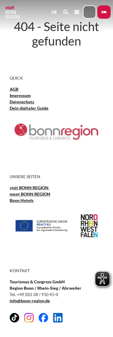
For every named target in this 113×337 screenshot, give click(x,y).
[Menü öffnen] (77, 12)
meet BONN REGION (30, 194)
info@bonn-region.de (30, 300)
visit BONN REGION (29, 187)
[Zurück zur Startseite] (12, 12)
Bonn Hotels (21, 200)
